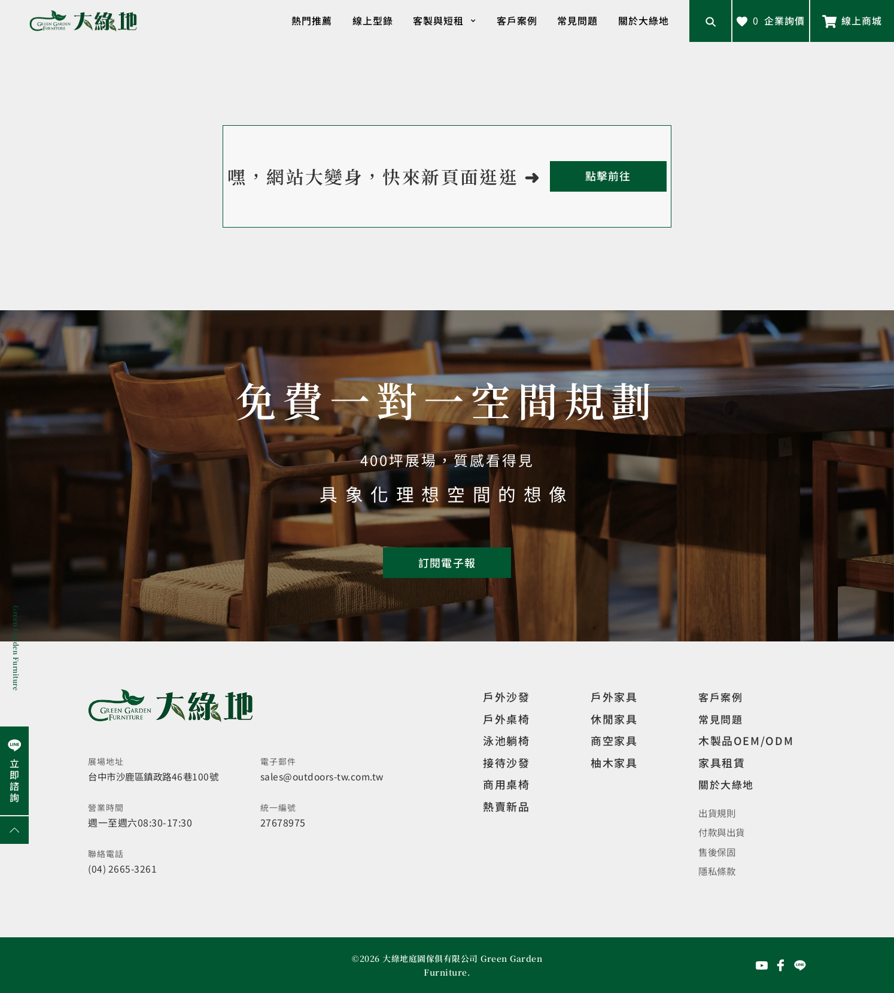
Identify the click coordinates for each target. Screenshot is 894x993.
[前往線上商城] (852, 21)
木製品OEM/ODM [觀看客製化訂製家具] (745, 740)
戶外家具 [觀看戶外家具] (614, 696)
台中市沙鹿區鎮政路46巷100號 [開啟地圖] (156, 776)
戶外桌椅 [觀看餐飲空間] (506, 718)
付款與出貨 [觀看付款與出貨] (723, 832)
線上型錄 (372, 20)
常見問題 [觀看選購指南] (721, 718)
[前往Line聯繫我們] (800, 965)
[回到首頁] (608, 176)
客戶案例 (517, 20)
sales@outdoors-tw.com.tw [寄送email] (324, 776)
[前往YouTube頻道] (762, 965)
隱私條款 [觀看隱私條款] (718, 870)
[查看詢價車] (770, 21)
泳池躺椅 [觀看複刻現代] (506, 740)
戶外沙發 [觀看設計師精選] (506, 696)
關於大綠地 (643, 20)
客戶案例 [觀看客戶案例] (721, 696)
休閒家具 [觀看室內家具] (614, 718)
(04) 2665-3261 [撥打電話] (123, 868)
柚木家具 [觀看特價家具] (614, 762)
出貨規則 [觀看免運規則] (718, 813)
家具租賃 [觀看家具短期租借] (721, 762)
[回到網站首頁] (83, 21)
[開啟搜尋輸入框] (710, 21)
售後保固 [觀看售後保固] (718, 851)
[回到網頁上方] (14, 830)
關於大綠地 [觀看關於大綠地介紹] (727, 784)
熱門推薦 (311, 20)
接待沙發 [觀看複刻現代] (506, 762)
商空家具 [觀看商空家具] (614, 740)
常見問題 (577, 20)
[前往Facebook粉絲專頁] (781, 965)
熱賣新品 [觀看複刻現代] (506, 806)
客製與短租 (444, 20)
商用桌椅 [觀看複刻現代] (506, 784)
